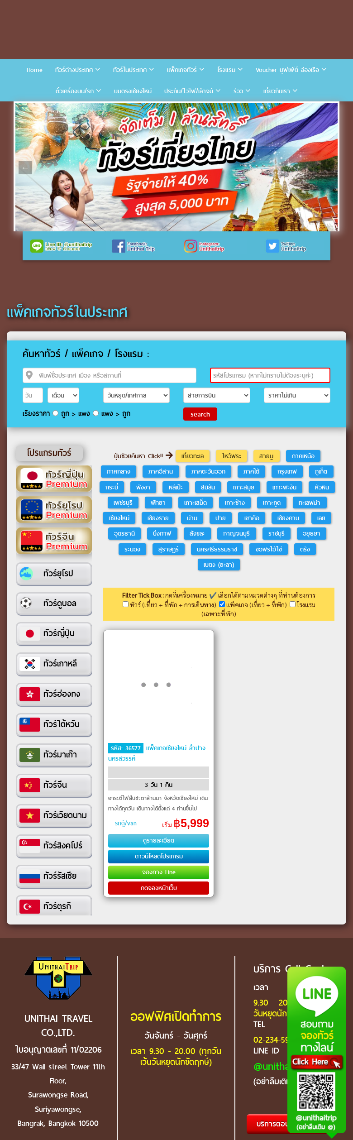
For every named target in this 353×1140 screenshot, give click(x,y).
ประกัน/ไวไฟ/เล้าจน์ (188, 91)
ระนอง (132, 549)
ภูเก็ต (321, 471)
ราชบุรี (276, 533)
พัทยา (158, 503)
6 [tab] (92, 110)
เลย (321, 518)
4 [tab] (65, 110)
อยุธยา (311, 533)
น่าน (192, 518)
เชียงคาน (288, 518)
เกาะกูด (272, 503)
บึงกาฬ (162, 533)
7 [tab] (105, 110)
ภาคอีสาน (160, 471)
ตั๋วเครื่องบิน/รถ (75, 91)
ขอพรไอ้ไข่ (269, 549)
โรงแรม (226, 70)
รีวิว (238, 91)
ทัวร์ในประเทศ (130, 70)
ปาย (220, 518)
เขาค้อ (251, 518)
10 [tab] (146, 110)
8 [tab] (119, 110)
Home (35, 70)
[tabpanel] (176, 167)
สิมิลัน (208, 487)
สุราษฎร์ (168, 549)
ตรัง (305, 549)
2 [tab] (38, 110)
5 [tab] (78, 110)
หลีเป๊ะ (176, 487)
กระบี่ (111, 487)
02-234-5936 (275, 1039)
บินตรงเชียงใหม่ (133, 91)
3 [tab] (51, 110)
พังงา (143, 487)
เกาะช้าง (235, 503)
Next (327, 167)
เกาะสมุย (243, 487)
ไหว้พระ (231, 456)
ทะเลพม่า (309, 503)
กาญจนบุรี (236, 533)
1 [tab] (24, 110)
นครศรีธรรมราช (217, 549)
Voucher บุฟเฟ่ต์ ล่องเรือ (287, 70)
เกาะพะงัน (284, 487)
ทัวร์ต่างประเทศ (74, 70)
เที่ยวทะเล (192, 456)
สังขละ (197, 533)
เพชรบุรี (123, 503)
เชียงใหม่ (119, 518)
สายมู (266, 456)
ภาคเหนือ (303, 456)
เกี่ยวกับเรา (276, 91)
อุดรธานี (124, 533)
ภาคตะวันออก (208, 471)
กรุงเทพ (287, 471)
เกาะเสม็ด (195, 503)
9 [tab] (133, 110)
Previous (25, 167)
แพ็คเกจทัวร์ (182, 70)
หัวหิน (322, 487)
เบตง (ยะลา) (219, 565)
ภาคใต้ (251, 471)
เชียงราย (158, 518)
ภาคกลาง (118, 471)
